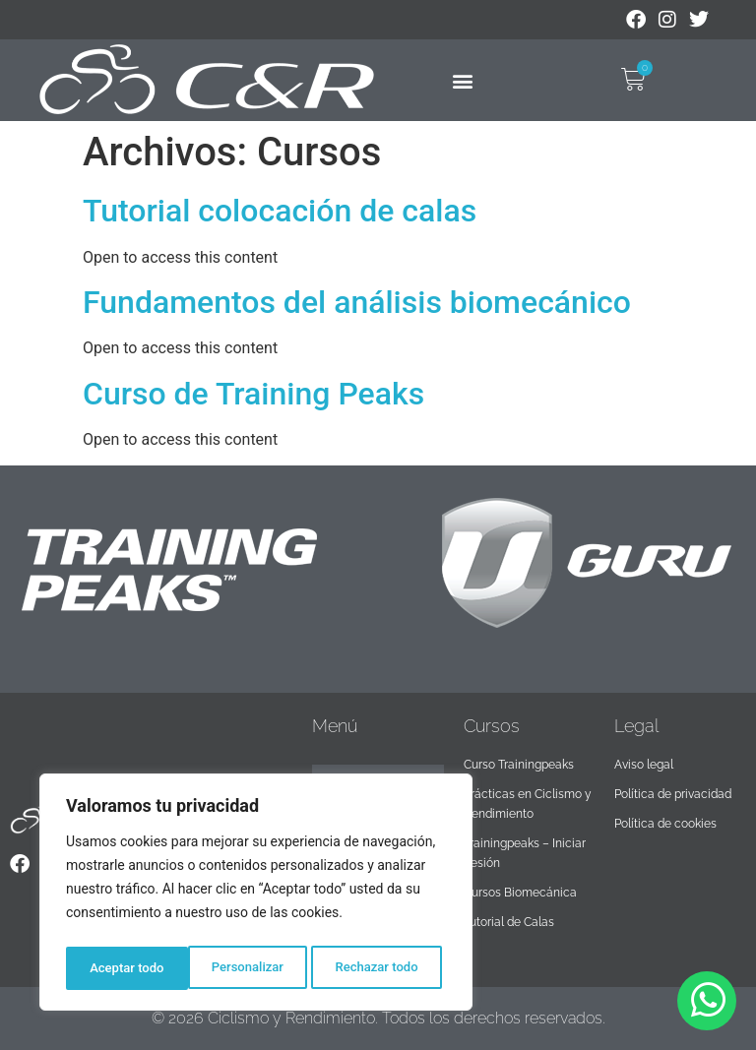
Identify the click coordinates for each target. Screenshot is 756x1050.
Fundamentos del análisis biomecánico (357, 302)
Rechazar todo (255, 968)
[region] (255, 895)
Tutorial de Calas (509, 922)
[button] (463, 80)
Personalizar (124, 968)
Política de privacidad (672, 794)
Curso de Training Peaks (253, 393)
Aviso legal (643, 765)
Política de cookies (665, 824)
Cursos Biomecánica (520, 892)
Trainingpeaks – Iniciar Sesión (525, 853)
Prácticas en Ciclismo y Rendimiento (528, 804)
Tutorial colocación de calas (279, 210)
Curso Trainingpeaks (519, 765)
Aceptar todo (386, 968)
